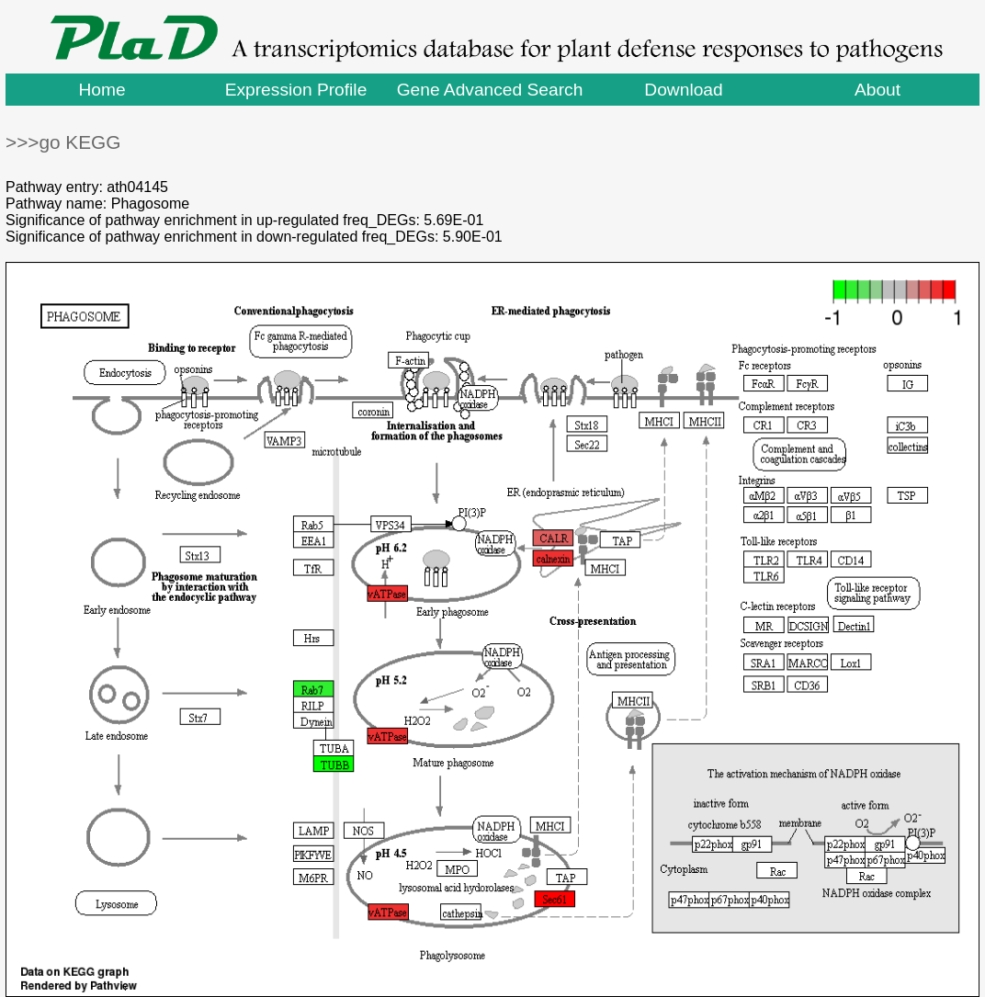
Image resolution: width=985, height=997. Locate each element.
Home (101, 89)
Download (683, 89)
